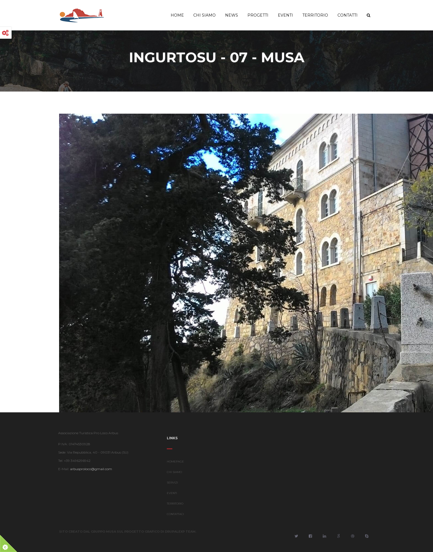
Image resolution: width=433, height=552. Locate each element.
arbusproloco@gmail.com (89, 469)
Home (177, 15)
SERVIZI (172, 484)
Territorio (315, 15)
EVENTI (172, 494)
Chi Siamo (204, 15)
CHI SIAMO (174, 473)
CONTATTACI (175, 515)
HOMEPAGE (175, 463)
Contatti (347, 15)
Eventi (285, 15)
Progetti (257, 15)
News (231, 15)
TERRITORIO (175, 505)
